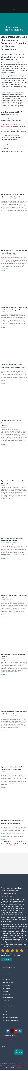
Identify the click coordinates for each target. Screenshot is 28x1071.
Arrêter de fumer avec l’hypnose (12, 119)
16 (18, 843)
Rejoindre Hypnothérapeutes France (10, 1039)
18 (23, 843)
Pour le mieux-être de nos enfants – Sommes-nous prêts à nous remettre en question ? (13, 422)
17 (20, 843)
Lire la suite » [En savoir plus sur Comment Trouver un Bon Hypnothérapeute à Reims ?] (3, 617)
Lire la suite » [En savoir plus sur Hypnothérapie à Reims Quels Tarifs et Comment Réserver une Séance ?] (3, 787)
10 (2, 843)
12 (7, 843)
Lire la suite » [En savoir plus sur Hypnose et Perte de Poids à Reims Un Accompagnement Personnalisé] (3, 839)
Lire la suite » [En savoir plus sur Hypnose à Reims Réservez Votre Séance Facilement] (3, 674)
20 (11, 845)
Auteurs (3, 1046)
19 (26, 843)
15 (15, 843)
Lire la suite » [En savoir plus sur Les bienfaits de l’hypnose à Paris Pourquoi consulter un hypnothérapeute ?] (3, 327)
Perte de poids (6, 973)
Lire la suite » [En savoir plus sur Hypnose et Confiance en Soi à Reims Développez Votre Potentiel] (3, 558)
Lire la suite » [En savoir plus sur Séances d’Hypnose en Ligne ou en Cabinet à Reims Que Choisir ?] (3, 730)
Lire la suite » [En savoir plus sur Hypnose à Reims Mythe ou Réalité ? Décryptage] (3, 501)
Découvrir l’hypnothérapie (11, 135)
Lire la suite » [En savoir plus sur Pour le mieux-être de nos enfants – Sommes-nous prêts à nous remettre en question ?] (3, 444)
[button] (14, 9)
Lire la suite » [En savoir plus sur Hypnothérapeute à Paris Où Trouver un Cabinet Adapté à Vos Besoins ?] (3, 213)
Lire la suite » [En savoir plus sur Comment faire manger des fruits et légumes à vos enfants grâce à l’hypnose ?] (3, 383)
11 (4, 843)
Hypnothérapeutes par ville (7, 1042)
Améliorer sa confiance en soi (10, 976)
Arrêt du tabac (6, 971)
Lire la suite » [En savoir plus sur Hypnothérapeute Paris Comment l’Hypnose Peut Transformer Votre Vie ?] (3, 270)
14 (12, 843)
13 (10, 843)
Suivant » (15, 845)
